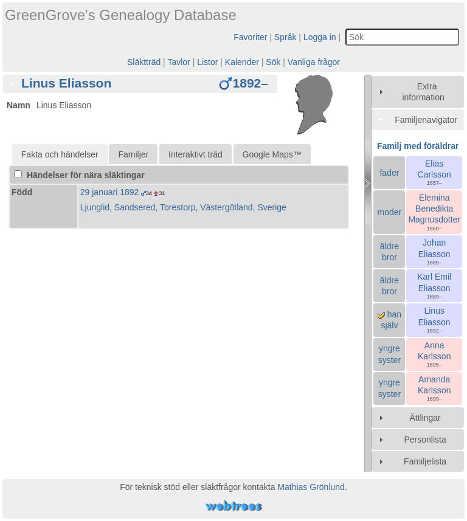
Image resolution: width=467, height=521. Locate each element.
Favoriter (250, 37)
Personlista (425, 439)
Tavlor (178, 62)
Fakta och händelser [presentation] (60, 154)
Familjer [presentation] (133, 154)
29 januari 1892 (109, 192)
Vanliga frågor (314, 62)
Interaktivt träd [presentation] (195, 154)
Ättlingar (424, 418)
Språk (285, 37)
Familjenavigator (426, 120)
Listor (207, 62)
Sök (273, 62)
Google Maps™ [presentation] (272, 154)
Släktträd (144, 62)
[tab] (140, 84)
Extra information (423, 91)
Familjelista (425, 461)
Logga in (319, 37)
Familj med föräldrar (418, 146)
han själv (389, 319)
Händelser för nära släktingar (79, 175)
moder (390, 212)
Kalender (242, 62)
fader (389, 173)
